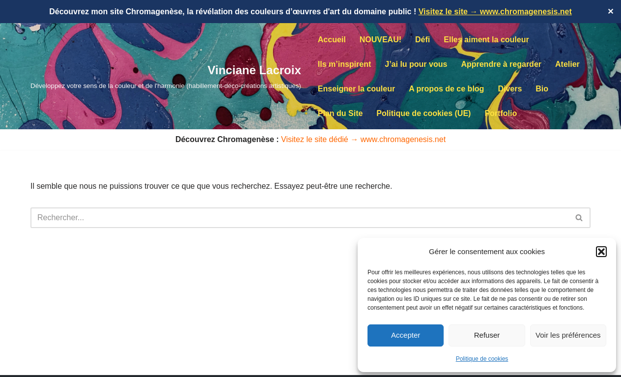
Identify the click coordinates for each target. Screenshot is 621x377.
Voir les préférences (568, 335)
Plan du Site (340, 113)
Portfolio (500, 113)
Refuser (487, 335)
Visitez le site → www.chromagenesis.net (495, 11)
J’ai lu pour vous (416, 64)
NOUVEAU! (380, 39)
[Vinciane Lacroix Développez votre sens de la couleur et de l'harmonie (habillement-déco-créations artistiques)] (165, 75)
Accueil (332, 39)
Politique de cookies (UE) (423, 113)
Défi (422, 39)
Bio (542, 89)
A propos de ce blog (446, 89)
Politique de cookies (482, 358)
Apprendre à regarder (501, 64)
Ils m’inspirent (344, 64)
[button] (601, 252)
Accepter (405, 335)
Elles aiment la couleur (486, 39)
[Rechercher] (299, 217)
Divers (510, 89)
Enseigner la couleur (356, 89)
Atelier (567, 64)
